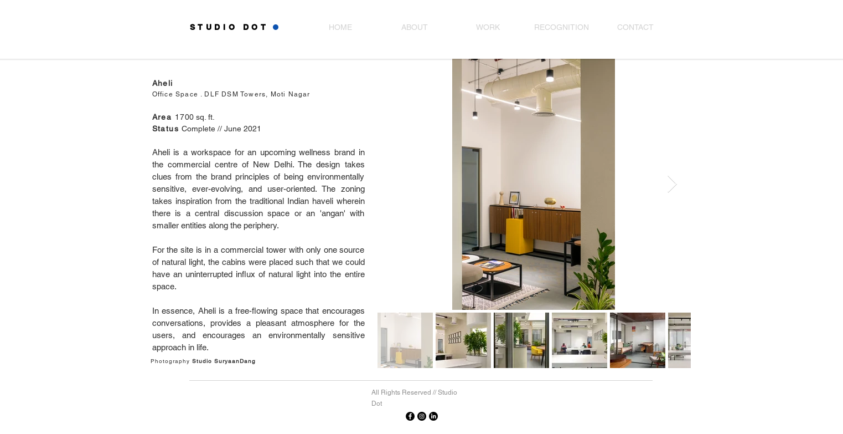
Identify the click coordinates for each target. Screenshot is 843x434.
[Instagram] (421, 416)
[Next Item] (672, 184)
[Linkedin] (433, 416)
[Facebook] (410, 416)
